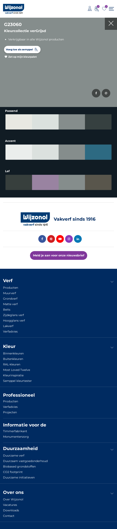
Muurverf (9, 293)
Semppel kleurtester (17, 381)
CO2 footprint (13, 472)
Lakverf (8, 326)
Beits (6, 309)
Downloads (11, 510)
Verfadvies (10, 331)
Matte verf (10, 304)
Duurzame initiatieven (19, 477)
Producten (10, 287)
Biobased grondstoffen (19, 466)
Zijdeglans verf (13, 315)
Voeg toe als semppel (19, 49)
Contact (8, 516)
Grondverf (10, 298)
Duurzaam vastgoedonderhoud (25, 461)
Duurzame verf (13, 455)
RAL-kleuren (11, 364)
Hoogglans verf (14, 320)
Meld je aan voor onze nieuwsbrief (58, 255)
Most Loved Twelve (16, 370)
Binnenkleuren (13, 353)
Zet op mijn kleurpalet (22, 56)
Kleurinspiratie (13, 375)
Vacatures (10, 505)
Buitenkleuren (13, 359)
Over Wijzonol (13, 499)
